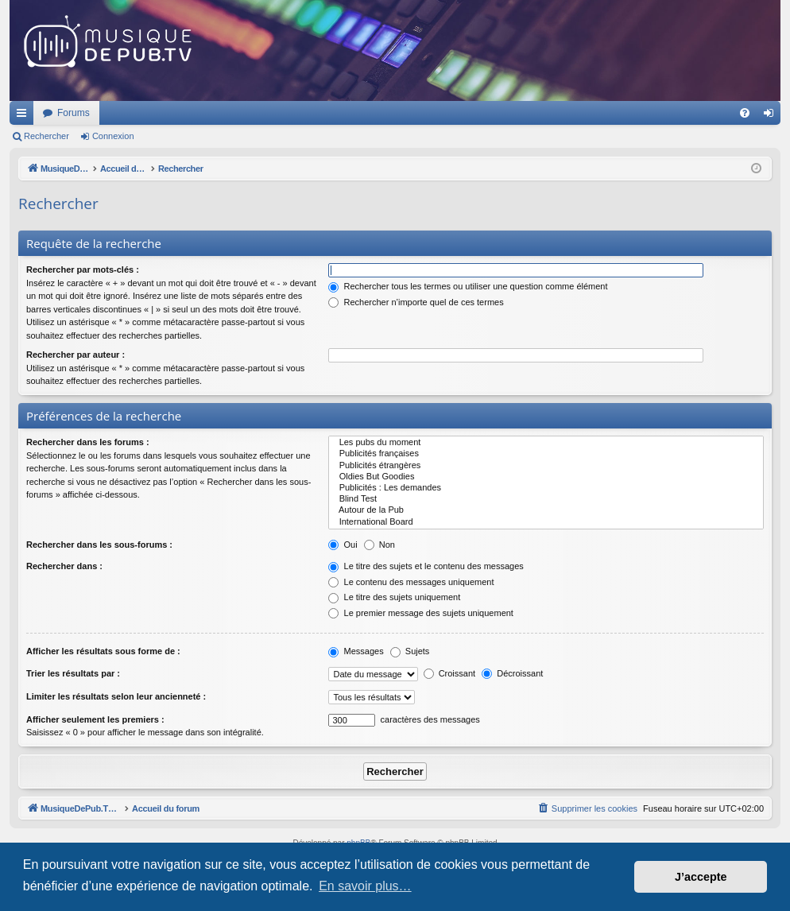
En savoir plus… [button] (365, 886)
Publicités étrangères (546, 465)
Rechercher (46, 136)
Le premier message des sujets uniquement (420, 613)
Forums (284, 112)
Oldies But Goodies (546, 477)
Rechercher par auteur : (75, 354)
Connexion (113, 136)
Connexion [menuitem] (772, 116)
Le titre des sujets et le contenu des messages (425, 566)
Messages (355, 651)
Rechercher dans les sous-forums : (99, 544)
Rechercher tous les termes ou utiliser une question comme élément (467, 286)
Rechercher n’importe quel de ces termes (415, 302)
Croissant (450, 673)
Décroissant (512, 673)
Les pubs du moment (546, 442)
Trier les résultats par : (73, 673)
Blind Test (546, 499)
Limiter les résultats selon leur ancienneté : (116, 696)
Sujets (410, 651)
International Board (546, 522)
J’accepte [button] (701, 876)
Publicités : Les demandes (546, 488)
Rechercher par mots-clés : (82, 269)
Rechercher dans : (64, 566)
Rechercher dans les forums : (87, 442)
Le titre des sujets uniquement (394, 597)
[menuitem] (745, 113)
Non (379, 544)
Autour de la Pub (546, 510)
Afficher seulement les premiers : (95, 719)
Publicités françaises (546, 453)
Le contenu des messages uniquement (411, 582)
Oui (342, 544)
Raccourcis (24, 116)
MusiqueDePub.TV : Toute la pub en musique (138, 112)
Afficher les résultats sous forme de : (103, 651)
